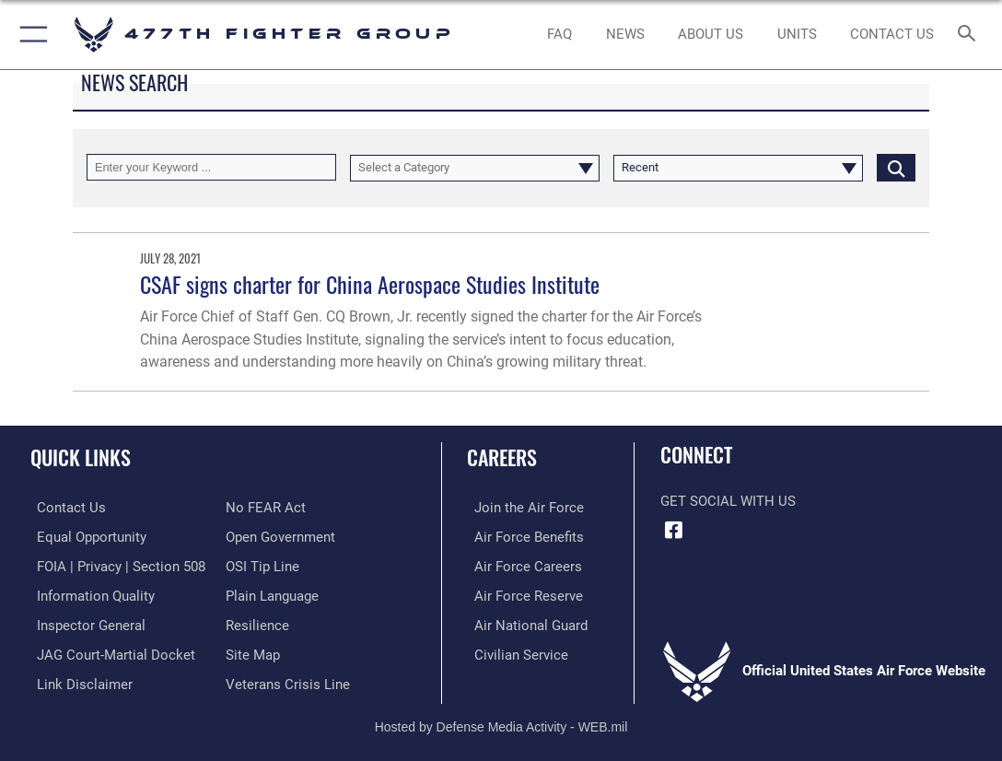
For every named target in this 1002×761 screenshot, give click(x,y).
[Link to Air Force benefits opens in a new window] (522, 535)
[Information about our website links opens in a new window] (78, 678)
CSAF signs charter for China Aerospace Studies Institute (370, 284)
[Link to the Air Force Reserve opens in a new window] (521, 592)
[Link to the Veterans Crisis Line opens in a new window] (288, 678)
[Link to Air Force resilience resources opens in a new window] (257, 621)
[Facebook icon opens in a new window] (674, 530)
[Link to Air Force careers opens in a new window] (521, 564)
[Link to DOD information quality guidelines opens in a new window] (89, 592)
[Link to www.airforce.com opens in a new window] (522, 506)
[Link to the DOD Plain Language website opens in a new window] (272, 592)
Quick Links (80, 457)
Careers (502, 457)
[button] (30, 34)
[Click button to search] (896, 167)
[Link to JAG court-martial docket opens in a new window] (109, 649)
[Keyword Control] (211, 167)
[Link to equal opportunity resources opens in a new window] (85, 535)
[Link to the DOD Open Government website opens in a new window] (280, 535)
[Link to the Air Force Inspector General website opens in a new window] (84, 621)
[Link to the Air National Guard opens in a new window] (523, 621)
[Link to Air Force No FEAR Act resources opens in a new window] (266, 506)
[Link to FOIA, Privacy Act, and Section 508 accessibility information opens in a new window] (114, 564)
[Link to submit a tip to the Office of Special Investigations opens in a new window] (262, 564)
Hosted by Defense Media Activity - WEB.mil (501, 720)
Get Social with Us (728, 501)
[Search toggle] (970, 34)
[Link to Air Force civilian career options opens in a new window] (514, 649)
